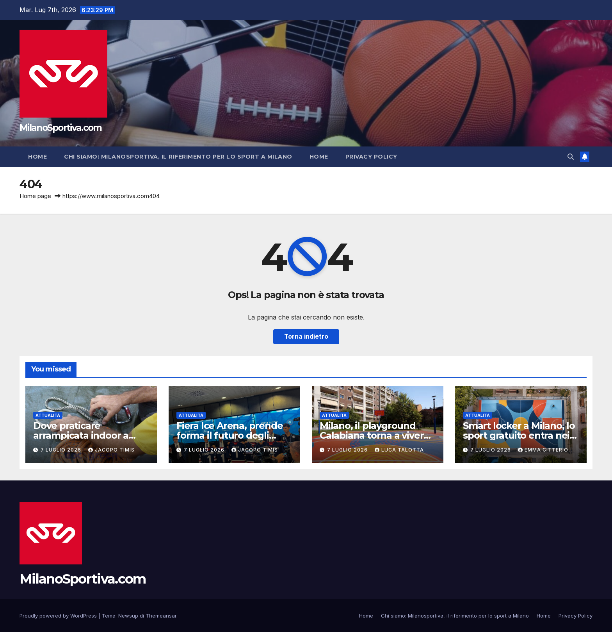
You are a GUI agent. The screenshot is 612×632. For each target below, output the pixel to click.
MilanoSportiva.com (60, 127)
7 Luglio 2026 (62, 450)
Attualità (48, 415)
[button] (571, 157)
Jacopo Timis (111, 450)
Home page (35, 196)
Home (37, 156)
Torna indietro (306, 337)
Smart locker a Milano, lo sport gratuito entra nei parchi (519, 435)
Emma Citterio (543, 450)
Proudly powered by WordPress (59, 615)
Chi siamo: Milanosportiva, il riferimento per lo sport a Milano (178, 156)
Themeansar (161, 615)
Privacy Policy (371, 156)
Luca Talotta (399, 450)
